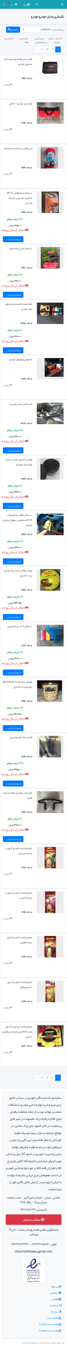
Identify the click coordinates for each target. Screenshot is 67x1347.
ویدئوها (56, 1286)
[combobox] (43, 30)
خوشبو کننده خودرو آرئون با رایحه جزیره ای (18, 851)
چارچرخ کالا (32, 1343)
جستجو (13, 29)
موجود (57, 42)
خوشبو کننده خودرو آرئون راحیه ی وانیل (19, 984)
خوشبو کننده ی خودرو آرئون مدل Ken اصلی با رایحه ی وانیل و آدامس (17, 1031)
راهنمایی (55, 1292)
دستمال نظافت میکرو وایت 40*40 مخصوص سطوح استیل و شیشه (17, 519)
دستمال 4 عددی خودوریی (19, 626)
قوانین (56, 1299)
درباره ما (56, 1311)
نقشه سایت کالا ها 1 (50, 1324)
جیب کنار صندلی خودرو (21, 403)
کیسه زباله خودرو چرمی (21, 737)
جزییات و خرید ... (13, 239)
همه (26, 42)
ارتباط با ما (55, 1305)
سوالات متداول (33, 1219)
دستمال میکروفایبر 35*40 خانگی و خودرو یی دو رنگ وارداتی (19, 197)
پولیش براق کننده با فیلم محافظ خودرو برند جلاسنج (17, 684)
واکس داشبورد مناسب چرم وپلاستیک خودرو (19, 462)
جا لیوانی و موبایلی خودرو (20, 359)
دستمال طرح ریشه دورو (20, 248)
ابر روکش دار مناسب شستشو (18, 148)
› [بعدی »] (36, 49)
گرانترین (8, 38)
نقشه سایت (54, 1317)
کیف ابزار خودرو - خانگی (20, 103)
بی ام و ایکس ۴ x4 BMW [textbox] (52, 29)
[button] (62, 4)
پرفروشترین (41, 42)
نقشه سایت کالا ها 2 (50, 1330)
